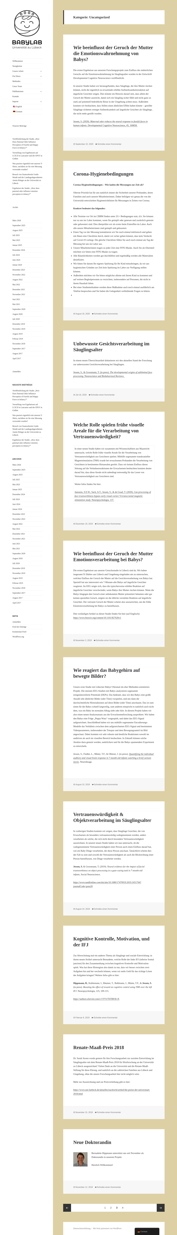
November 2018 (18, 344)
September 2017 (18, 349)
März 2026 (16, 220)
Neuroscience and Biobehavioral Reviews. (104, 376)
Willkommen (17, 61)
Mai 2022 (16, 284)
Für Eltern (16, 76)
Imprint (15, 101)
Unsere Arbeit (17, 71)
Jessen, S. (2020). (81, 121)
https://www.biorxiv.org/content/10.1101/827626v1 (97, 617)
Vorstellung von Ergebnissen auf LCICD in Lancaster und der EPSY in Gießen (27, 156)
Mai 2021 (16, 304)
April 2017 (16, 358)
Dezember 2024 (18, 250)
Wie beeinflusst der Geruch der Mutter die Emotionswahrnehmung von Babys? (113, 53)
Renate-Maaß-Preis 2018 (98, 1047)
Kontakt (15, 96)
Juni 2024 (16, 260)
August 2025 (17, 230)
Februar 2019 (17, 339)
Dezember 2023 (18, 270)
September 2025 (18, 225)
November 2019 (18, 329)
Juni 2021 (16, 299)
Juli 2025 (16, 235)
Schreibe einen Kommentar (109, 144)
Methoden (16, 81)
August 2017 (17, 353)
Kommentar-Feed (19, 632)
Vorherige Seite (67, 1208)
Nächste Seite (161, 1208)
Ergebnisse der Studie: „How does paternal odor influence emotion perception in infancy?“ (25, 191)
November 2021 (18, 294)
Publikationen (17, 91)
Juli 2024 (16, 255)
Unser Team (17, 86)
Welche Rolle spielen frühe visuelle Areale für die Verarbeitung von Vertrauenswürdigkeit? (108, 430)
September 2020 (18, 309)
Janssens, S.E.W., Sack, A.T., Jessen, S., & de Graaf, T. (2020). (104, 492)
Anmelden (16, 371)
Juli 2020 (16, 319)
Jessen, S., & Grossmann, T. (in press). (91, 372)
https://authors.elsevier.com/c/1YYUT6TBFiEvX (96, 999)
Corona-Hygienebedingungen (103, 174)
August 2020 (17, 314)
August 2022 (17, 280)
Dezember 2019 (18, 324)
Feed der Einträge (19, 627)
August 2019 (17, 334)
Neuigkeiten (17, 66)
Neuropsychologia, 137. (103, 500)
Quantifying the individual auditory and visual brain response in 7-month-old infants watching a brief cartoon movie (113, 758)
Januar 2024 (17, 265)
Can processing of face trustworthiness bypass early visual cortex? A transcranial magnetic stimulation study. (113, 496)
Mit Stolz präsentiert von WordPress (107, 1228)
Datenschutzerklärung (81, 1228)
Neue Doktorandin (92, 1142)
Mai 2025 (16, 240)
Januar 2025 (17, 245)
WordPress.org (18, 637)
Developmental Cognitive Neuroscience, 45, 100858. (112, 125)
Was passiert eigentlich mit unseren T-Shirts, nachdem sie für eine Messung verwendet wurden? (27, 167)
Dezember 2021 (18, 289)
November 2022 (18, 275)
